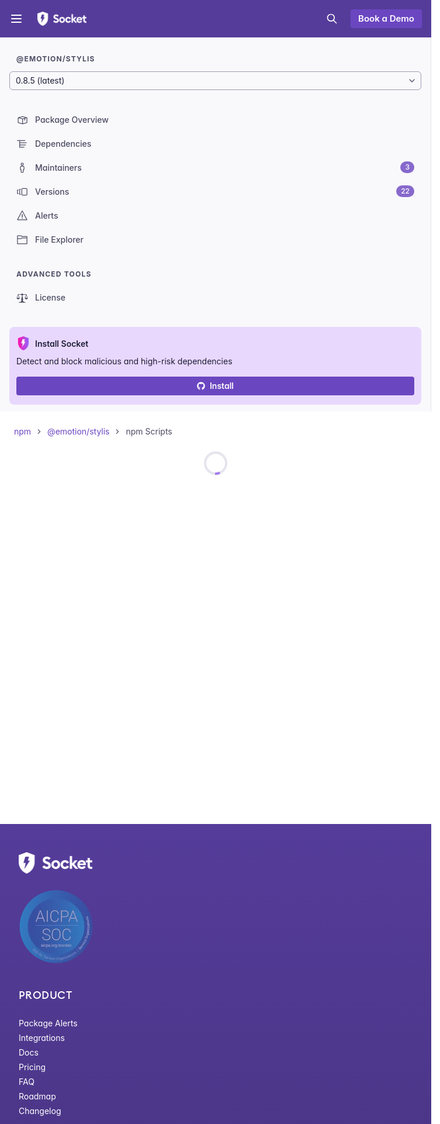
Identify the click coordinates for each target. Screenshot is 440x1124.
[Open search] (332, 18)
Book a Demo (386, 18)
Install (215, 386)
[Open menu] (16, 18)
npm (22, 431)
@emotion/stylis (78, 431)
